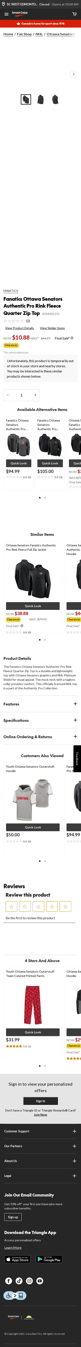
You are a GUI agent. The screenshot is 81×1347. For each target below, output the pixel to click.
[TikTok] (19, 1280)
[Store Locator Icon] (3, 4)
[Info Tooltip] (72, 338)
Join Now (40, 1114)
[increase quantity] (35, 395)
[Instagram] (29, 1280)
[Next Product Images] (74, 74)
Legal (40, 1176)
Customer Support (40, 1131)
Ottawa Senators (61, 34)
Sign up (13, 1217)
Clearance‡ (11, 345)
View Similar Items (52, 328)
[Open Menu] (6, 15)
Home (8, 34)
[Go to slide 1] (26, 99)
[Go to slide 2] (40, 99)
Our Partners (40, 1146)
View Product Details (19, 328)
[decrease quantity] (7, 395)
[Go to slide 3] (55, 99)
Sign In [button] (40, 1101)
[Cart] (74, 14)
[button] (18, 463)
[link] (18, 320)
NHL (39, 34)
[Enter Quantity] (21, 395)
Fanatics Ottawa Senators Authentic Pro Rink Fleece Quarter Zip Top (32, 306)
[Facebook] (8, 1280)
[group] (17, 619)
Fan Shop (24, 34)
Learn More (13, 1247)
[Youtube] (39, 1280)
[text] (18, 477)
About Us (40, 1161)
